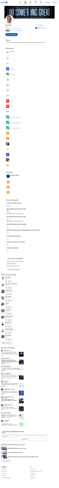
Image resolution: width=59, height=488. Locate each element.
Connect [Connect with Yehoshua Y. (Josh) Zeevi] (8, 287)
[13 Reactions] (3, 394)
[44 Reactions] (4, 363)
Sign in (54, 2)
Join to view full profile (14, 269)
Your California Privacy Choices (35, 471)
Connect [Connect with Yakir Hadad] (8, 339)
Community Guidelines (6, 477)
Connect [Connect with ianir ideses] (8, 313)
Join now (47, 2)
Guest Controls (33, 475)
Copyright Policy (33, 473)
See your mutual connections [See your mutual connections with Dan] (17, 30)
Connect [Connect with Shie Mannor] (8, 326)
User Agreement (33, 469)
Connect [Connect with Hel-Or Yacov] (8, 294)
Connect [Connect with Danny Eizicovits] (8, 320)
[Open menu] (52, 20)
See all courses (6, 461)
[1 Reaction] (2, 402)
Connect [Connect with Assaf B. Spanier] (8, 333)
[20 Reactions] (3, 378)
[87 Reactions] (4, 417)
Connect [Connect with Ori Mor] (8, 307)
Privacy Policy (4, 471)
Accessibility (4, 469)
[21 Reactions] (3, 409)
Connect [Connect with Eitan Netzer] (8, 300)
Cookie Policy (4, 473)
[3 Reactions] (2, 355)
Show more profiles (7, 343)
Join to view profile (11, 34)
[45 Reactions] (4, 386)
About (31, 467)
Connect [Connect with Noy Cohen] (8, 281)
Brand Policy (4, 475)
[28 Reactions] (4, 370)
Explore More (25, 439)
